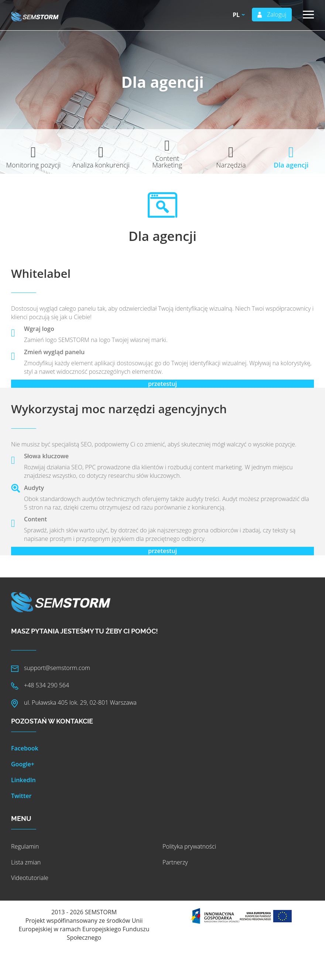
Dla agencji (291, 164)
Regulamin (25, 846)
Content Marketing (167, 161)
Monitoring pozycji (33, 164)
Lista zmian (26, 862)
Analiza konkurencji (101, 164)
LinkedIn (23, 780)
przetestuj (162, 384)
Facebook (24, 748)
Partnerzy (175, 862)
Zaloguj (276, 14)
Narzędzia (231, 164)
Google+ (22, 764)
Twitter (21, 796)
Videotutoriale (29, 878)
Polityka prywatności (189, 846)
